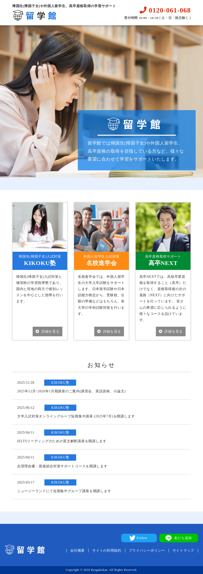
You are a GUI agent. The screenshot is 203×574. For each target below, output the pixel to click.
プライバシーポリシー (147, 550)
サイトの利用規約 (106, 550)
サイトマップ (183, 550)
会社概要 (77, 550)
